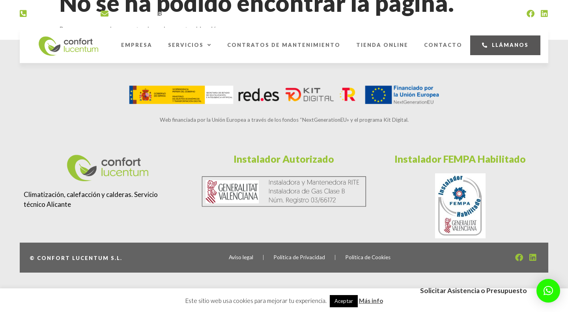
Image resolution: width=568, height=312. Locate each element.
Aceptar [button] (343, 301)
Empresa (136, 45)
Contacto (443, 45)
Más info (371, 300)
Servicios (189, 45)
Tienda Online (382, 45)
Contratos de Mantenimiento (283, 45)
